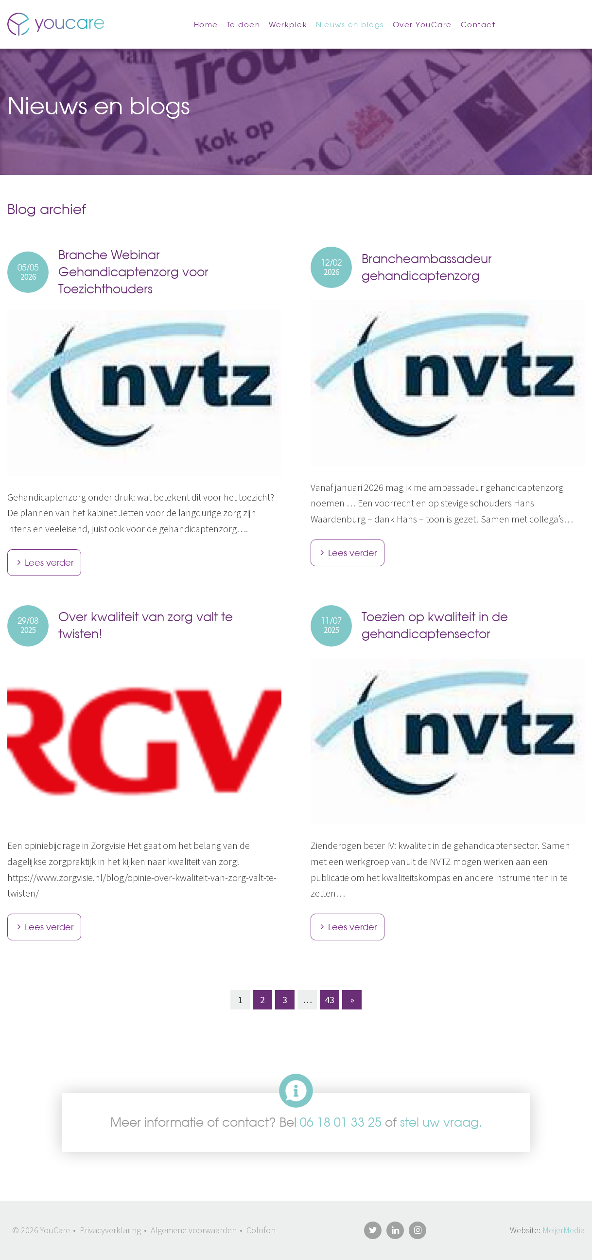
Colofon (261, 1230)
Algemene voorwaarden (194, 1230)
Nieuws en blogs (350, 24)
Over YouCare (422, 24)
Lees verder (49, 563)
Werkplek (288, 24)
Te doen (244, 24)
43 (329, 999)
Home (206, 24)
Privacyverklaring (110, 1230)
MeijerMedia (563, 1230)
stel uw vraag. (441, 1122)
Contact (478, 24)
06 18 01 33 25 (341, 1122)
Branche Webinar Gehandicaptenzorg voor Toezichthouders (133, 272)
